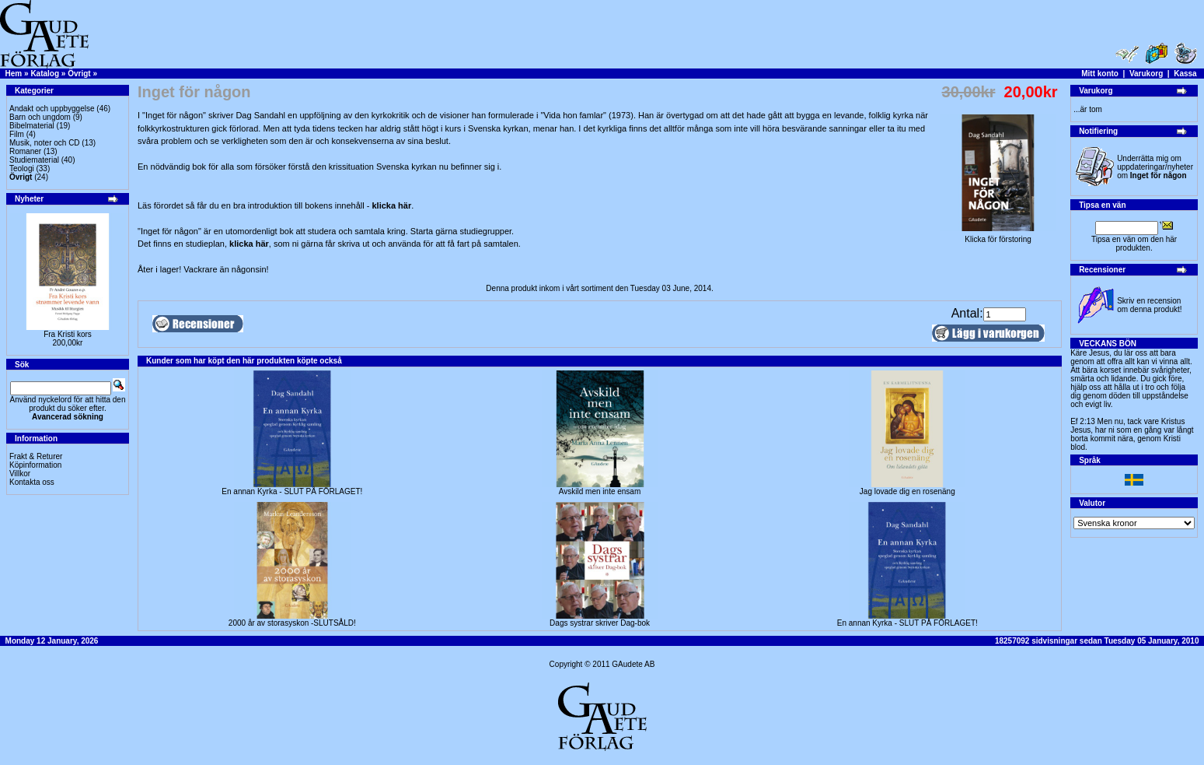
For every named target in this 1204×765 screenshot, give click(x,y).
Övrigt (79, 73)
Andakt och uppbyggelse (52, 108)
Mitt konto (1099, 73)
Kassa (1185, 73)
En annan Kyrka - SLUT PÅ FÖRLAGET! (292, 491)
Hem (14, 73)
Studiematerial (34, 160)
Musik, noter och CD (44, 143)
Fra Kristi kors (68, 334)
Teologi (21, 168)
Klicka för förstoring (998, 236)
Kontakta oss (31, 482)
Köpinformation (35, 465)
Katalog (44, 73)
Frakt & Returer (35, 456)
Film (16, 134)
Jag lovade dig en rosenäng (907, 491)
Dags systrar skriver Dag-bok (600, 623)
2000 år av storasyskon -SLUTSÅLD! (292, 623)
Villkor (19, 473)
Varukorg (1146, 73)
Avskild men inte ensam (599, 491)
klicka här (391, 205)
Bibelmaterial (31, 125)
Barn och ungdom (40, 117)
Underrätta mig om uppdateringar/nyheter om (1155, 167)
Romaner (25, 151)
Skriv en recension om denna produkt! (1149, 305)
